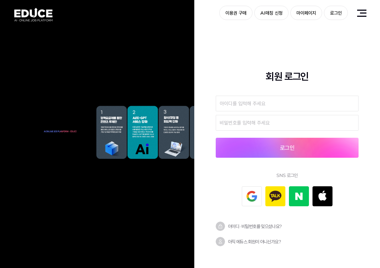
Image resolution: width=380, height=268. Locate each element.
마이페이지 (306, 13)
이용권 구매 (235, 13)
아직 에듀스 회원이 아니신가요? (254, 241)
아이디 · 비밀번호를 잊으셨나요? (254, 226)
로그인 (336, 13)
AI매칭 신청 (271, 13)
